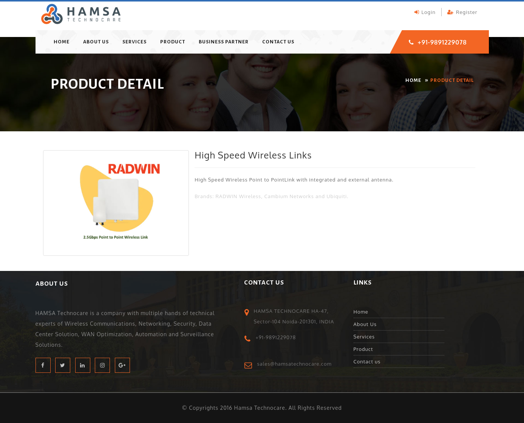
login (425, 12)
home (62, 42)
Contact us (278, 42)
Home (361, 312)
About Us (96, 42)
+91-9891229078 (442, 42)
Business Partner (224, 42)
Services (134, 42)
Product (172, 42)
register (462, 12)
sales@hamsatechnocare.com (294, 364)
